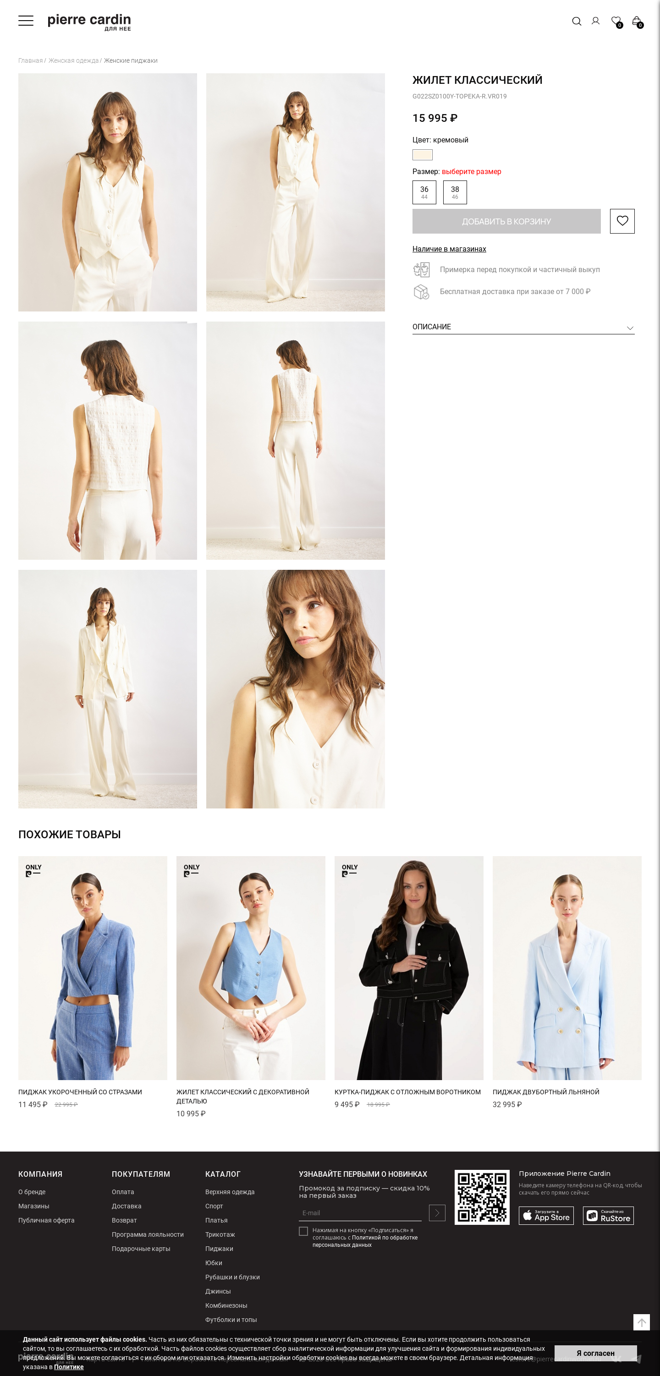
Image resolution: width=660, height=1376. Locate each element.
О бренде (31, 1192)
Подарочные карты (141, 1248)
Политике (69, 1367)
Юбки (213, 1263)
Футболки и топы (231, 1319)
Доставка (127, 1206)
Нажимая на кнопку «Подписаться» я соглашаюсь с (365, 1237)
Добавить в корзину (506, 221)
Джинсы (218, 1291)
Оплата (123, 1192)
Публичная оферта (46, 1220)
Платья (216, 1220)
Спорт (214, 1206)
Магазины (34, 1206)
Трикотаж (220, 1234)
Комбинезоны (226, 1305)
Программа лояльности (148, 1234)
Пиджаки (219, 1248)
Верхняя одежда (230, 1192)
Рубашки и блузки (232, 1277)
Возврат (124, 1220)
